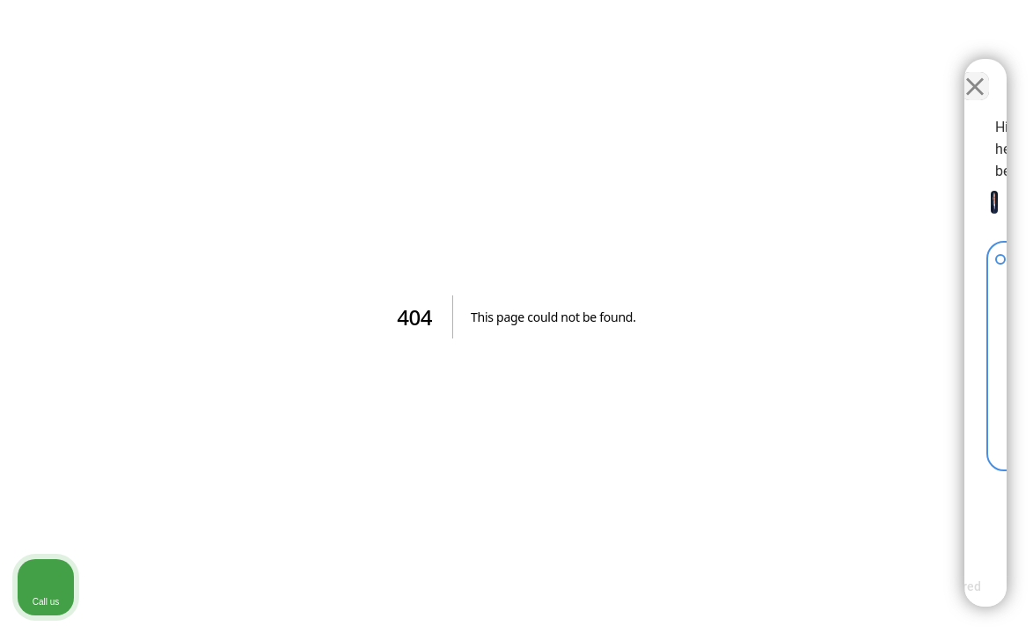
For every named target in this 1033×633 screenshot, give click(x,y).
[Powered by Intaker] (883, 596)
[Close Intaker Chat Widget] (975, 71)
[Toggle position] (938, 71)
